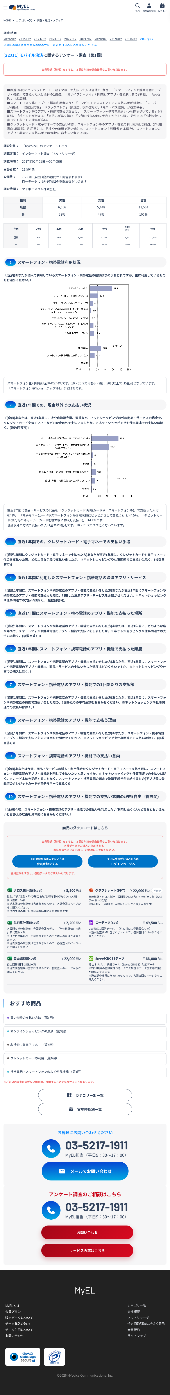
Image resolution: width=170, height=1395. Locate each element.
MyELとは (12, 1305)
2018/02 (131, 39)
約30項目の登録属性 (57, 181)
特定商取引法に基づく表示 (146, 1323)
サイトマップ (136, 1335)
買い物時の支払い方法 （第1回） (31, 1018)
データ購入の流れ (17, 1323)
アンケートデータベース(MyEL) (22, 7)
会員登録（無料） (52, 69)
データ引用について (19, 1329)
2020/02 (101, 39)
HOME (7, 20)
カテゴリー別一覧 (85, 1095)
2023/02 (55, 39)
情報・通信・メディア (50, 20)
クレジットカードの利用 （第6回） (33, 1058)
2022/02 (70, 39)
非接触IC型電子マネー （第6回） (31, 1045)
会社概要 (133, 1311)
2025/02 (25, 39)
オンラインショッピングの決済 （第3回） (37, 1031)
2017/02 (147, 39)
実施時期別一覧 (85, 1109)
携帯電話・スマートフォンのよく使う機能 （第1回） (45, 1072)
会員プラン (13, 1311)
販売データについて (19, 1317)
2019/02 (116, 39)
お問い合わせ (14, 1335)
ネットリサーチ (138, 1317)
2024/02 (40, 39)
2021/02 (85, 39)
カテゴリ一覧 (24, 20)
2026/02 (10, 39)
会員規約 (133, 1329)
